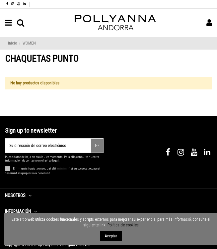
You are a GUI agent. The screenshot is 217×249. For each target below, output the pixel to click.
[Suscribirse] (97, 146)
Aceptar (111, 236)
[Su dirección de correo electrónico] (48, 146)
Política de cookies (123, 225)
